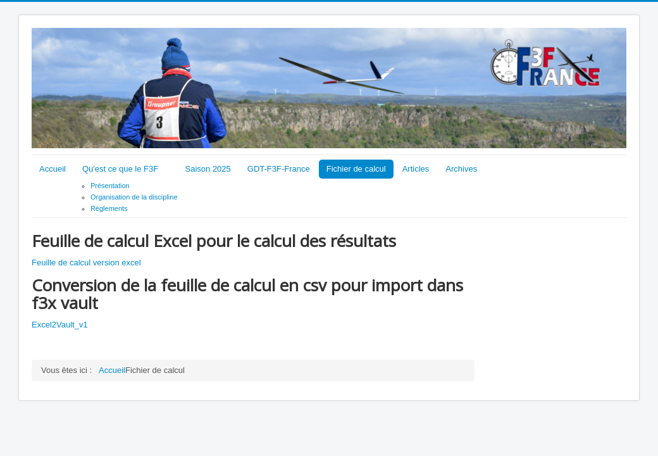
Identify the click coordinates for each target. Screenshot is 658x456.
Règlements (109, 208)
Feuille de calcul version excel (86, 262)
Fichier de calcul (356, 169)
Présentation (110, 185)
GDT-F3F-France (278, 169)
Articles (416, 169)
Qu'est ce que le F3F (120, 169)
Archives (461, 169)
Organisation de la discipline (134, 197)
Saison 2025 (208, 169)
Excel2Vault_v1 (60, 324)
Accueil (52, 169)
